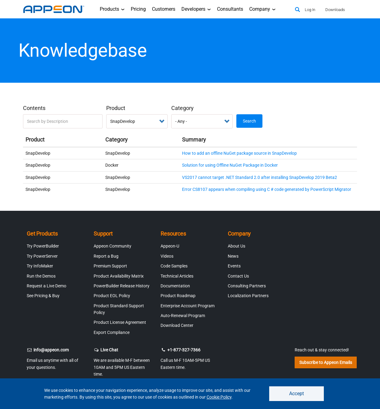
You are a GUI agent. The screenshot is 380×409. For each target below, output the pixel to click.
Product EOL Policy (112, 295)
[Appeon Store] (282, 9)
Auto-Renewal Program (183, 315)
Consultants (230, 9)
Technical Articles (177, 276)
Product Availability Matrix (119, 276)
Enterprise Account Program (188, 305)
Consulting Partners (247, 285)
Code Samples (174, 265)
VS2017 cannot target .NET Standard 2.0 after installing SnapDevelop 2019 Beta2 (259, 177)
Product (115, 108)
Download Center (177, 325)
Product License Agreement (120, 322)
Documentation (175, 285)
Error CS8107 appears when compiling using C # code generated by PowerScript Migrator (266, 189)
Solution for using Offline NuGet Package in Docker (230, 165)
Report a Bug (106, 256)
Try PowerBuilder (43, 246)
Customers (163, 9)
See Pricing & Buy (43, 295)
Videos (167, 256)
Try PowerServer (42, 256)
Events (234, 265)
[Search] (297, 9)
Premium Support (110, 265)
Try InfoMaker (40, 265)
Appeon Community (112, 246)
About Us (236, 246)
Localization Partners (248, 295)
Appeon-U (170, 246)
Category (182, 108)
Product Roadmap (178, 295)
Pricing (138, 9)
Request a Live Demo (46, 285)
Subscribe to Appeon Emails (325, 362)
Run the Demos (41, 276)
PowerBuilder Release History (121, 285)
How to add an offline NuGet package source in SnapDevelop (239, 153)
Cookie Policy (219, 397)
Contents (34, 108)
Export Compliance (112, 332)
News (233, 256)
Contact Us (238, 276)
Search (249, 121)
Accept (296, 393)
